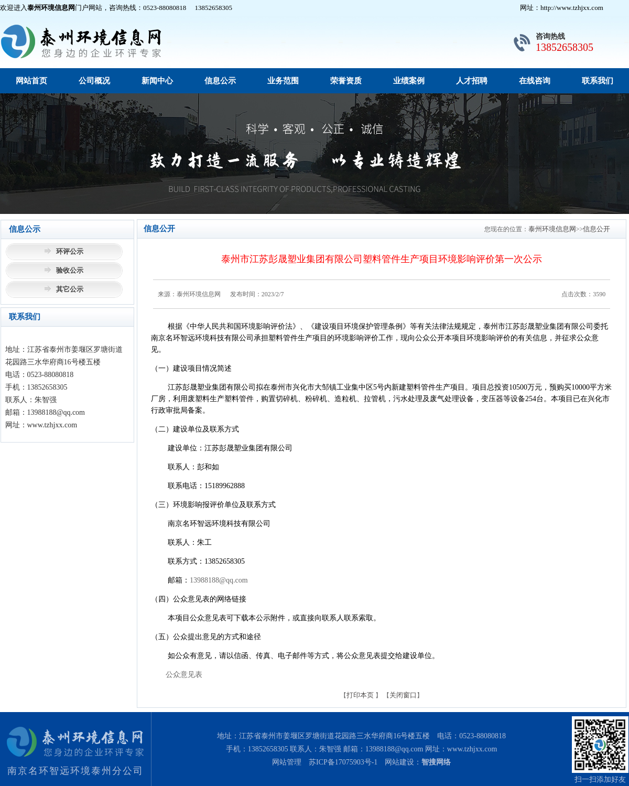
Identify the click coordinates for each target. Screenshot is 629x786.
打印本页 (360, 695)
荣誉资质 (346, 81)
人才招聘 (471, 81)
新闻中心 (157, 81)
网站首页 (31, 81)
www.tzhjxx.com (472, 749)
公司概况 (94, 81)
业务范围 (283, 81)
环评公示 (69, 251)
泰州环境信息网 (552, 229)
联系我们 (597, 81)
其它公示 (69, 289)
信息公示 (220, 81)
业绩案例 (409, 81)
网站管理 (286, 762)
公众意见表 (184, 675)
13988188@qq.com (219, 580)
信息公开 (596, 229)
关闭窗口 (403, 695)
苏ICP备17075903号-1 (343, 762)
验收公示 (69, 270)
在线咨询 (534, 81)
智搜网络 (436, 762)
